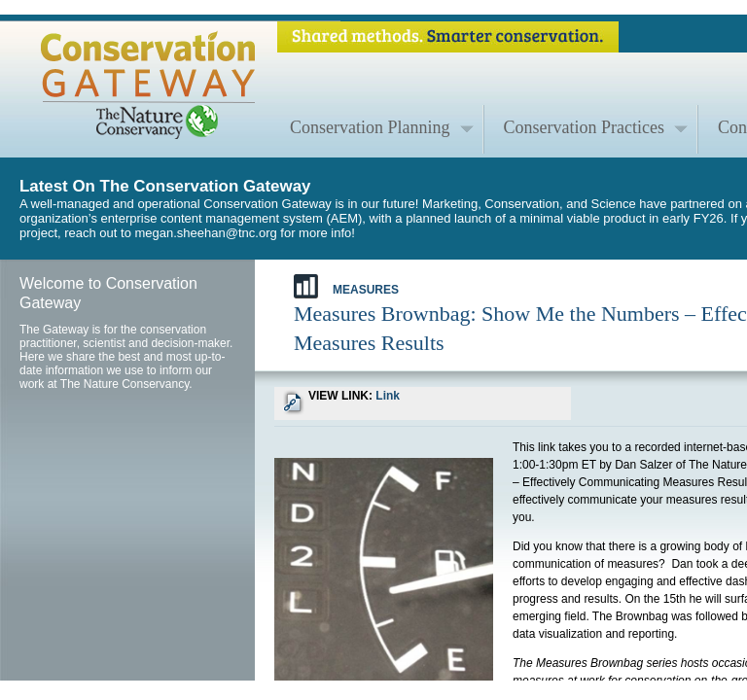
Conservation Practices (584, 127)
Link (387, 395)
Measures (346, 286)
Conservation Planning (370, 127)
